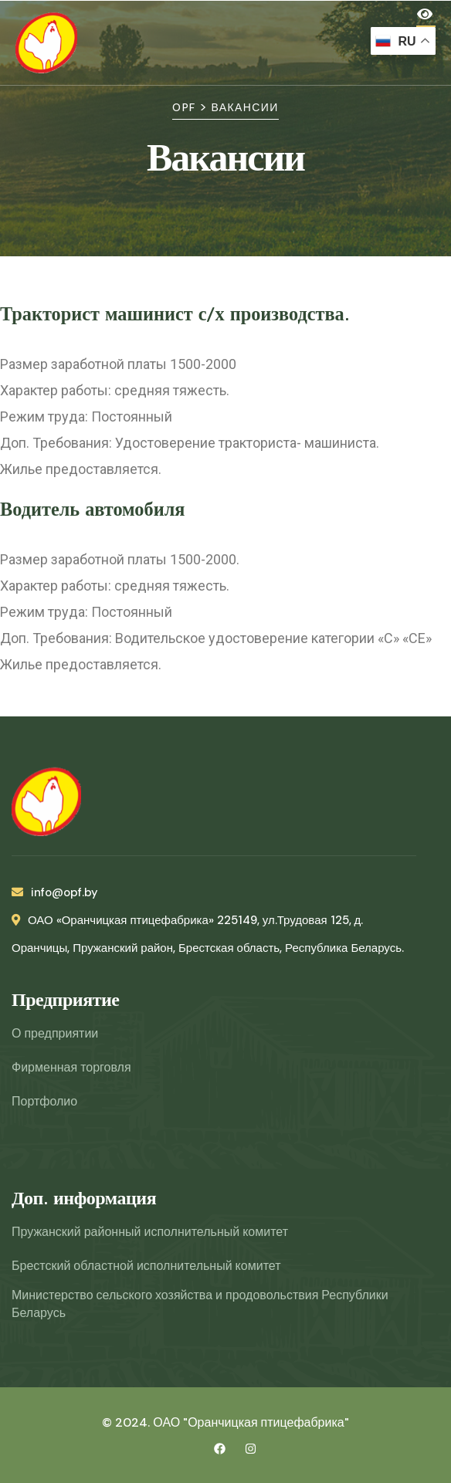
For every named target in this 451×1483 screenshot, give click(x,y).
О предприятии (55, 1033)
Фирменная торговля (71, 1067)
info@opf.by (55, 892)
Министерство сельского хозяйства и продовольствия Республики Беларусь (200, 1304)
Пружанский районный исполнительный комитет (150, 1232)
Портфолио (44, 1101)
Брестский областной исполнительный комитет (146, 1266)
